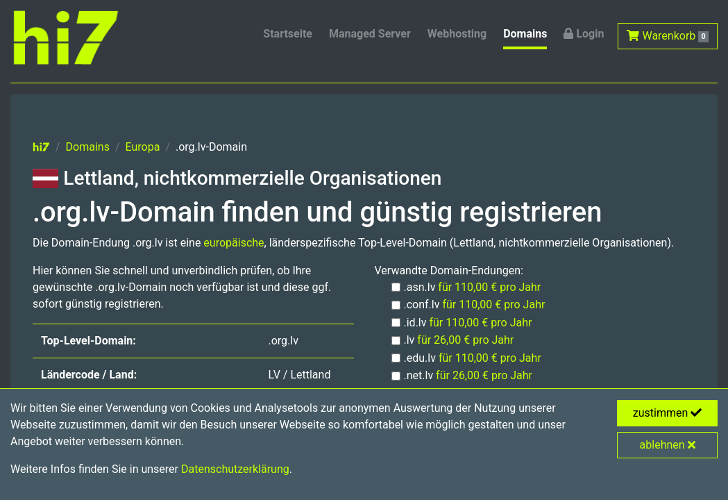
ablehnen (667, 444)
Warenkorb (668, 35)
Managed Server (370, 33)
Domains (525, 33)
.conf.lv (474, 304)
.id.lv (468, 322)
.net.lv (468, 375)
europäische (233, 242)
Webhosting (457, 33)
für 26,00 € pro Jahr (465, 340)
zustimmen (667, 412)
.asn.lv (472, 287)
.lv (459, 340)
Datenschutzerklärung (235, 469)
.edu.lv (472, 358)
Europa (143, 146)
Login (584, 33)
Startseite (287, 33)
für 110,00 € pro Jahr (489, 287)
